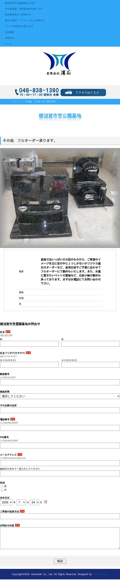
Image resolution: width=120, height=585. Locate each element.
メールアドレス (11, 454)
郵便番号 (4, 374)
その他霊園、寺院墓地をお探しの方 (24, 8)
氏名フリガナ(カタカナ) (15, 353)
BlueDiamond (100, 578)
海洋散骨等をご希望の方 (18, 14)
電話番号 (7, 419)
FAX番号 (4, 437)
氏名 (5, 332)
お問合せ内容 (10, 525)
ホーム (8, 43)
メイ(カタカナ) (69, 360)
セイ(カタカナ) (8, 360)
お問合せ (9, 38)
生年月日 (4, 497)
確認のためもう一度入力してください (20, 468)
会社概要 (9, 32)
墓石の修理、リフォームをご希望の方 (25, 20)
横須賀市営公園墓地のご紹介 (20, 3)
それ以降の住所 (8, 405)
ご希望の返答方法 (12, 511)
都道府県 (4, 391)
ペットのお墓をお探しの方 (19, 26)
